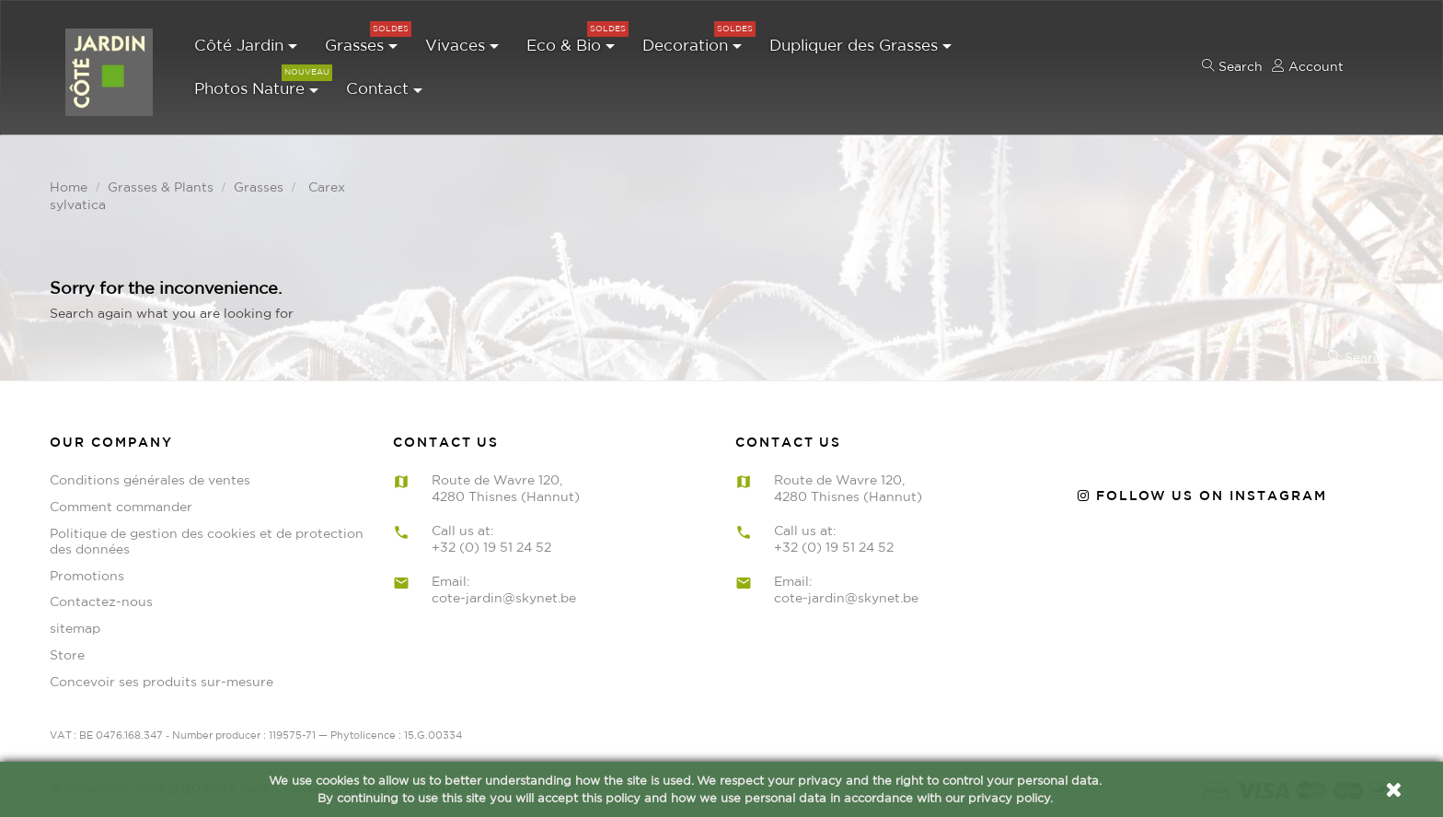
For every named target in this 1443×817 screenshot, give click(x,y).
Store (67, 653)
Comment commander (121, 504)
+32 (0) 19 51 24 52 (491, 545)
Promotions (87, 573)
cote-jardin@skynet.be (504, 595)
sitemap (75, 627)
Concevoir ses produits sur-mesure (161, 679)
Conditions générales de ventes (150, 479)
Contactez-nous (101, 600)
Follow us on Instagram (1202, 494)
